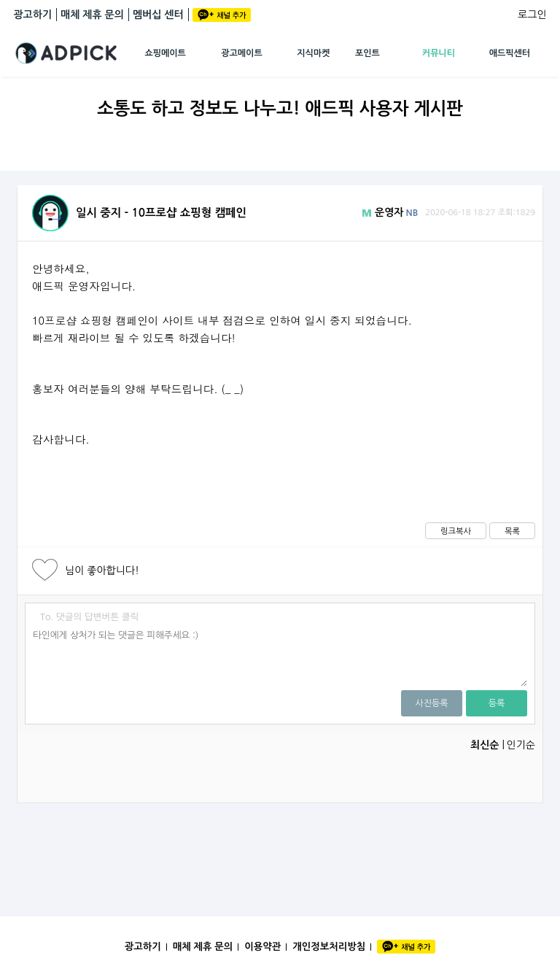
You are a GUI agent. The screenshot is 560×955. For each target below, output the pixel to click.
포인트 (367, 53)
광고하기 (32, 14)
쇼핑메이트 (164, 53)
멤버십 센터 (158, 14)
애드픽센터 (509, 53)
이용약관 (262, 946)
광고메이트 (241, 53)
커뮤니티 (438, 53)
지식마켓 (313, 53)
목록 (512, 531)
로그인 (532, 14)
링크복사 (455, 531)
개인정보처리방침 (328, 946)
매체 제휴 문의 (92, 14)
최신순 (484, 745)
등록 (497, 703)
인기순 (520, 745)
